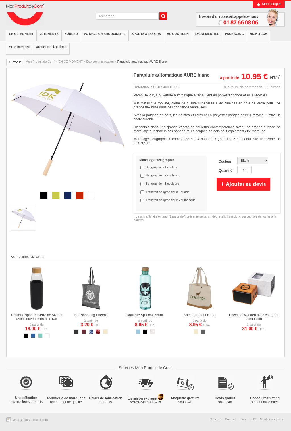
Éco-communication (100, 61)
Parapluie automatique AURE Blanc (142, 61)
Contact (230, 419)
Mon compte (271, 4)
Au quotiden (178, 33)
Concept (215, 419)
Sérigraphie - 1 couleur (161, 167)
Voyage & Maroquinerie (105, 33)
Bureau (71, 33)
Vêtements (49, 33)
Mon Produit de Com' (40, 61)
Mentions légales (271, 419)
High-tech (258, 33)
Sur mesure (19, 47)
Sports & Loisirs (146, 33)
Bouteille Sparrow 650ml (145, 315)
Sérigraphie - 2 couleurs (162, 175)
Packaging (234, 33)
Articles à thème (51, 47)
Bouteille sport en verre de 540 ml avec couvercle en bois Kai (36, 317)
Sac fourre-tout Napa (199, 315)
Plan (242, 419)
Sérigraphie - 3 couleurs (162, 183)
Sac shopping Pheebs (91, 315)
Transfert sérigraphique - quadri (168, 192)
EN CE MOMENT (21, 33)
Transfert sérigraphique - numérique (171, 200)
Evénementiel (207, 33)
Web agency (21, 419)
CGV (253, 419)
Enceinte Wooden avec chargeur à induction (253, 317)
